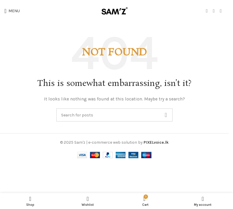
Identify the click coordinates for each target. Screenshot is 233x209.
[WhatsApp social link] (220, 11)
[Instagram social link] (213, 11)
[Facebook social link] (206, 11)
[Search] (114, 115)
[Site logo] (114, 10)
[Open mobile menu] (12, 11)
